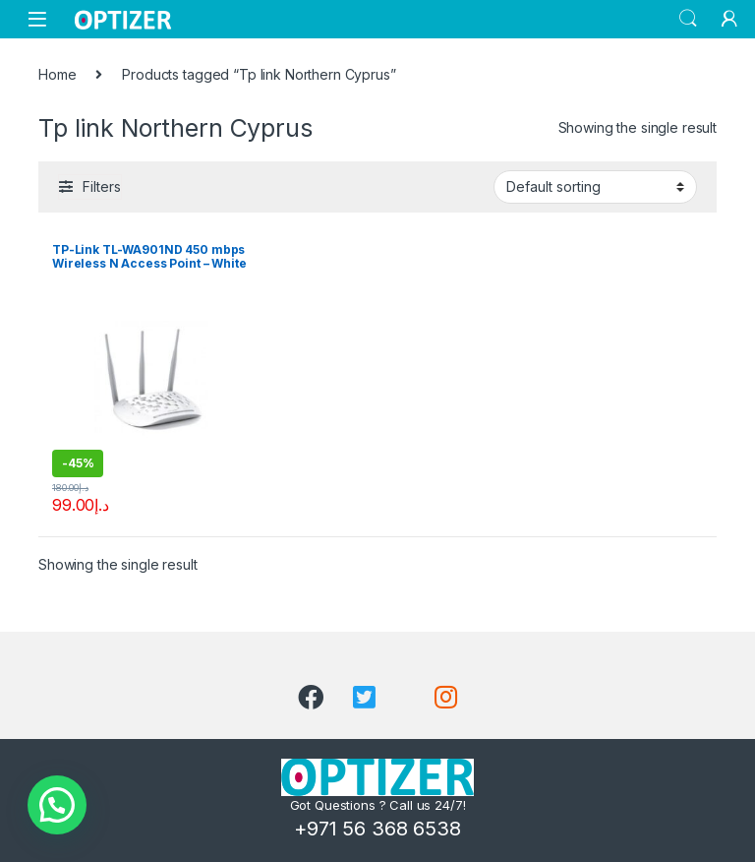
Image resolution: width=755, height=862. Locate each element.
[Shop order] (595, 187)
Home (57, 74)
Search (688, 19)
